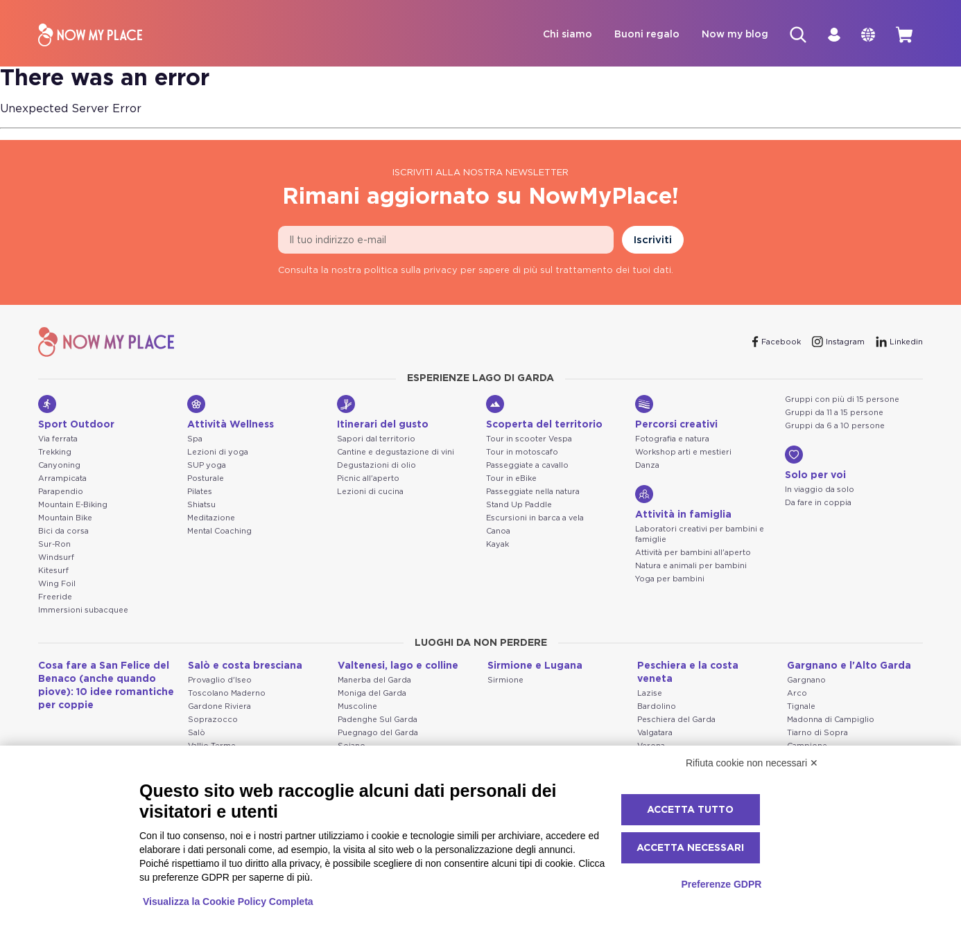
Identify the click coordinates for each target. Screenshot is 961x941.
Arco (797, 694)
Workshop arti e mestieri (683, 453)
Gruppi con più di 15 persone (842, 400)
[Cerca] (792, 35)
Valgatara (655, 733)
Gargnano (806, 681)
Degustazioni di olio (376, 466)
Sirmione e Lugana (534, 666)
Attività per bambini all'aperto (693, 553)
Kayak (497, 545)
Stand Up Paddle (519, 505)
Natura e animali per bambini (691, 566)
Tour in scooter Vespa (529, 439)
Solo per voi (815, 463)
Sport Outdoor (76, 413)
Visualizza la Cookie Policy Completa (228, 901)
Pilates (199, 492)
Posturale (205, 479)
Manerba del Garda (374, 681)
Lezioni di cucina (370, 492)
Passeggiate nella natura (533, 492)
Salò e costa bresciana (245, 666)
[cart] (903, 35)
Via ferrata (58, 439)
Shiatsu (201, 505)
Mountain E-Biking (72, 505)
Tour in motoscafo (522, 453)
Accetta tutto (690, 810)
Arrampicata (62, 479)
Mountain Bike (65, 518)
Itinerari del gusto (382, 413)
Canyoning (59, 466)
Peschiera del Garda (676, 720)
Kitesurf (53, 571)
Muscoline (357, 707)
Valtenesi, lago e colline (398, 666)
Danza (647, 466)
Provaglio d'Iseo (220, 681)
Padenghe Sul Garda (377, 720)
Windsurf (56, 558)
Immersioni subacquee (83, 611)
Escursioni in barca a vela (535, 518)
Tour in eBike (511, 479)
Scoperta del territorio (544, 413)
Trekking (54, 453)
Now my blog (728, 35)
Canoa (498, 532)
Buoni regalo (640, 35)
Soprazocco (213, 720)
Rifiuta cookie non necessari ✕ (752, 762)
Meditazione (211, 518)
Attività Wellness (230, 413)
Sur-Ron (54, 545)
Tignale (801, 707)
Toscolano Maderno (227, 694)
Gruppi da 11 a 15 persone (834, 413)
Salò (196, 733)
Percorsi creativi (676, 413)
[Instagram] (838, 342)
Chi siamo (561, 35)
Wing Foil (57, 584)
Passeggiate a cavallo (527, 466)
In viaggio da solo (819, 490)
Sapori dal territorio (376, 439)
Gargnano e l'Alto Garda (849, 666)
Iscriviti (653, 241)
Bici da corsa (63, 532)
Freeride (55, 597)
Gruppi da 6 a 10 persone (835, 426)
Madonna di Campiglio (830, 720)
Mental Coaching (219, 532)
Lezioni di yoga (217, 453)
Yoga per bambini (669, 579)
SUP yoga (206, 466)
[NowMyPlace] (90, 35)
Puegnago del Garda (378, 733)
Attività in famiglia (683, 503)
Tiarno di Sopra (817, 733)
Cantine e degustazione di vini (395, 453)
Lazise (649, 694)
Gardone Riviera (219, 707)
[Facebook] (776, 342)
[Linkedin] (899, 342)
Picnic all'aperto (368, 479)
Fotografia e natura (672, 439)
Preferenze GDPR (721, 884)
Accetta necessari (690, 848)
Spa (194, 439)
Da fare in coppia (818, 503)
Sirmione (505, 681)
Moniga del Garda (372, 694)
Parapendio (60, 492)
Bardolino (656, 707)
